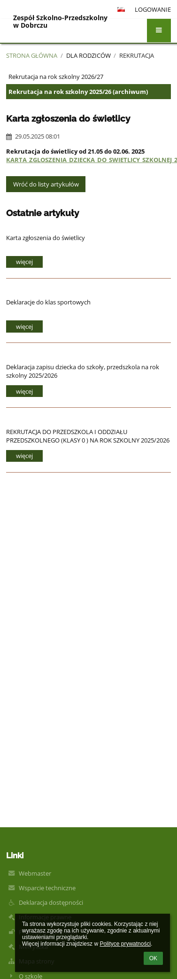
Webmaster (35, 873)
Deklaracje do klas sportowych (48, 302)
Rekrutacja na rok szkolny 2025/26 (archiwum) (78, 91)
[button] (159, 30)
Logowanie (153, 9)
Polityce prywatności (125, 943)
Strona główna (31, 55)
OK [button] (153, 958)
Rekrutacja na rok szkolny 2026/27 (55, 76)
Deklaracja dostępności (51, 902)
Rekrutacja (136, 55)
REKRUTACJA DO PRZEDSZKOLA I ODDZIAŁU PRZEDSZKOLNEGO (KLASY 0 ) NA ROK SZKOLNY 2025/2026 (87, 435)
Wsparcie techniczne (47, 888)
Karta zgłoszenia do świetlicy (45, 237)
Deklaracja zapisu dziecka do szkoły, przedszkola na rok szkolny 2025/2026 (82, 371)
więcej (24, 261)
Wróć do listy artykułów (46, 184)
